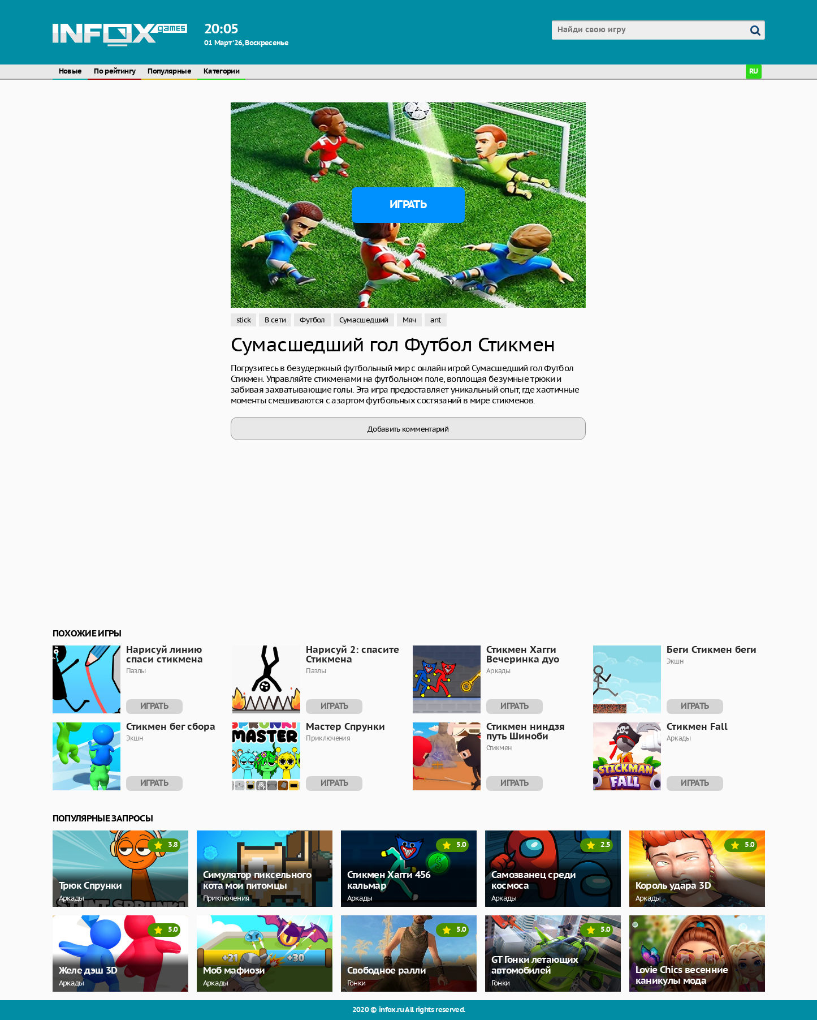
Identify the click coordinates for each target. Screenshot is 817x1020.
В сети (275, 320)
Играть (408, 205)
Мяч (409, 320)
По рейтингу (114, 71)
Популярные (169, 71)
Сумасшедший (363, 320)
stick (243, 320)
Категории (221, 71)
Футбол (312, 320)
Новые (70, 71)
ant (435, 320)
